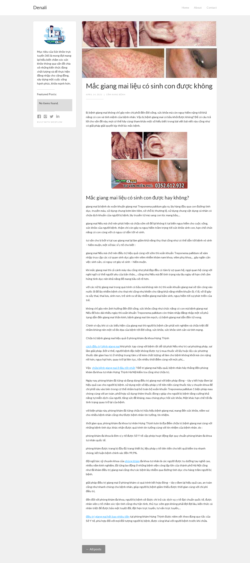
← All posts (93, 549)
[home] (40, 6)
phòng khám (132, 461)
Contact (212, 7)
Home (185, 7)
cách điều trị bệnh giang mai (103, 346)
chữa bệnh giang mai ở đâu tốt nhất (113, 367)
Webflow (56, 122)
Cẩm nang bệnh (115, 94)
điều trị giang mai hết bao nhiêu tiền (107, 516)
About (198, 7)
